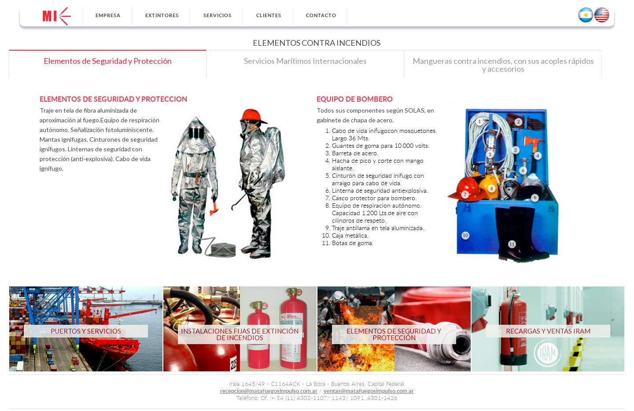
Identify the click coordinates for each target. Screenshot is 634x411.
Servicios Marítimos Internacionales (305, 61)
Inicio (57, 16)
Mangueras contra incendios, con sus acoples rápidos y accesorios (503, 64)
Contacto (321, 15)
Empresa (108, 15)
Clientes (268, 15)
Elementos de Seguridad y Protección (108, 61)
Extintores (162, 15)
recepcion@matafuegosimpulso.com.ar (268, 391)
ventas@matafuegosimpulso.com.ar (369, 391)
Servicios (217, 15)
